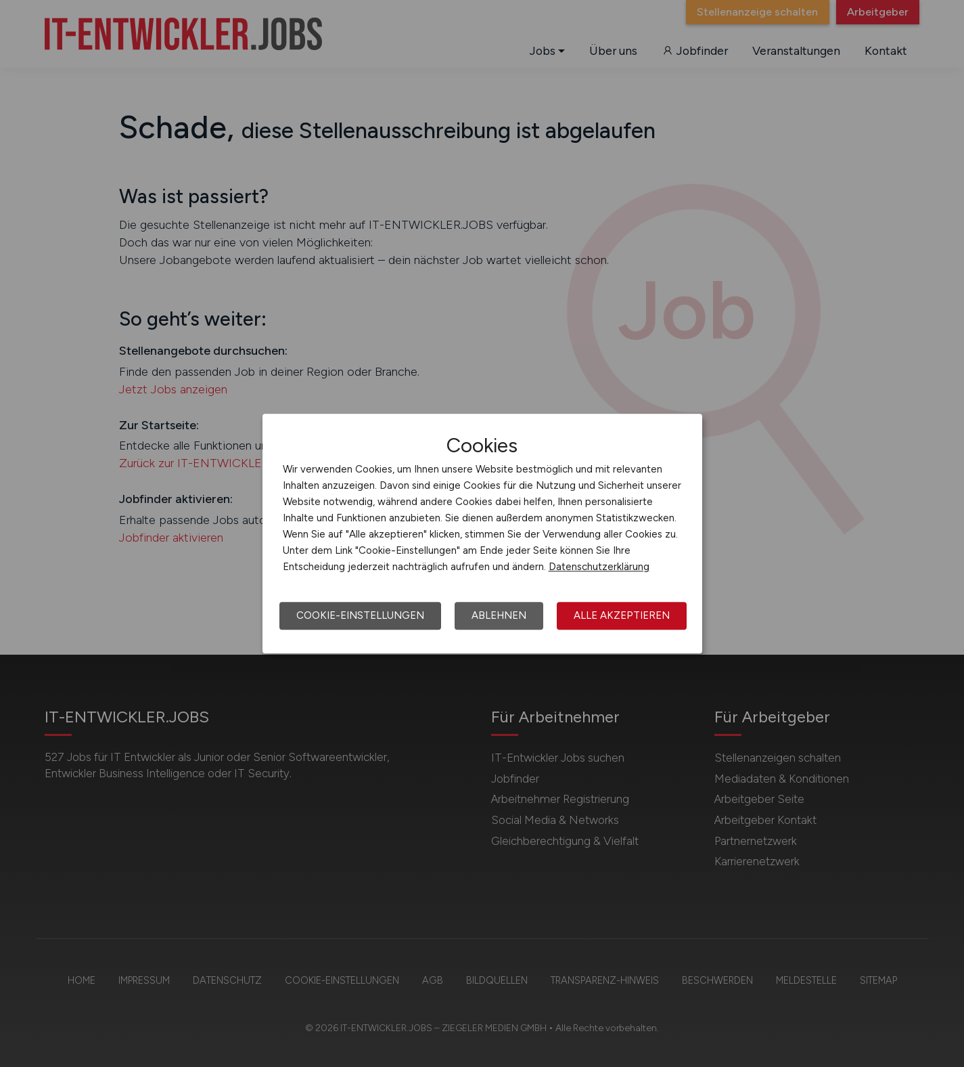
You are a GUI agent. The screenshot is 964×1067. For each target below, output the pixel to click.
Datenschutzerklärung (599, 567)
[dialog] (482, 533)
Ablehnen (499, 615)
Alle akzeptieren (622, 615)
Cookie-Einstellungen (360, 615)
